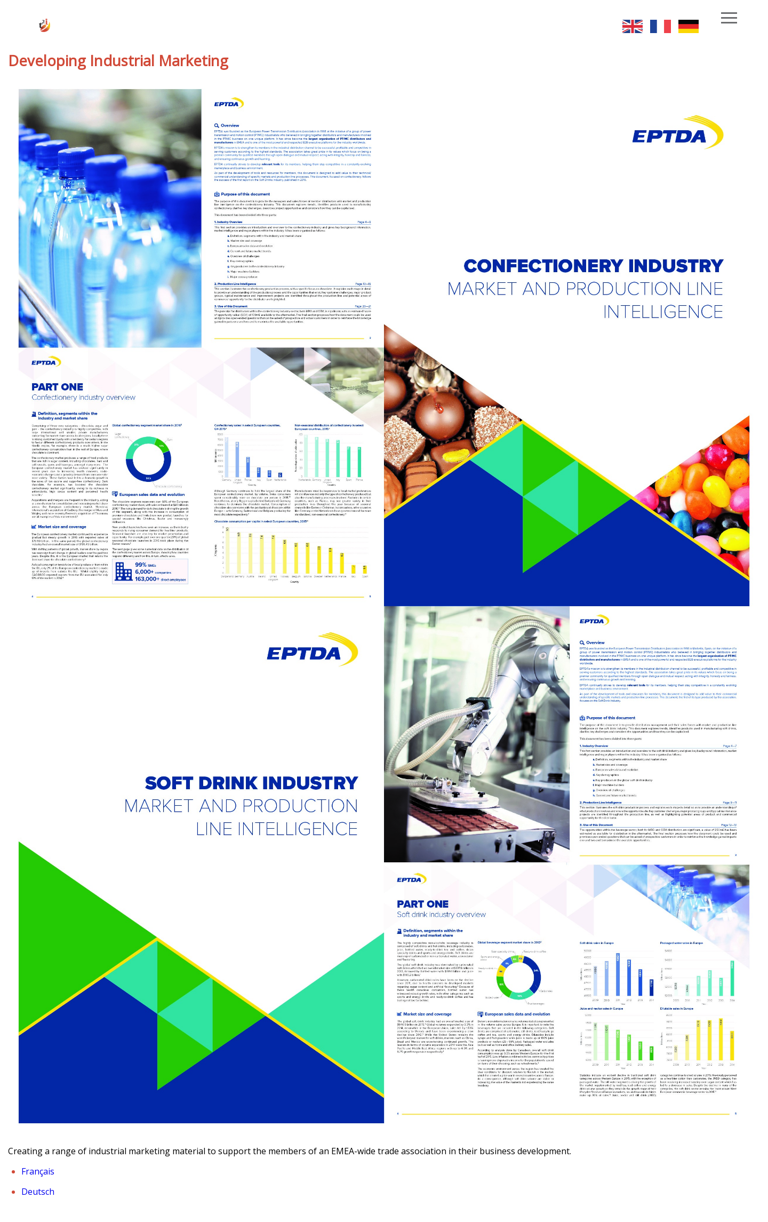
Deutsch (37, 1191)
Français (37, 1171)
